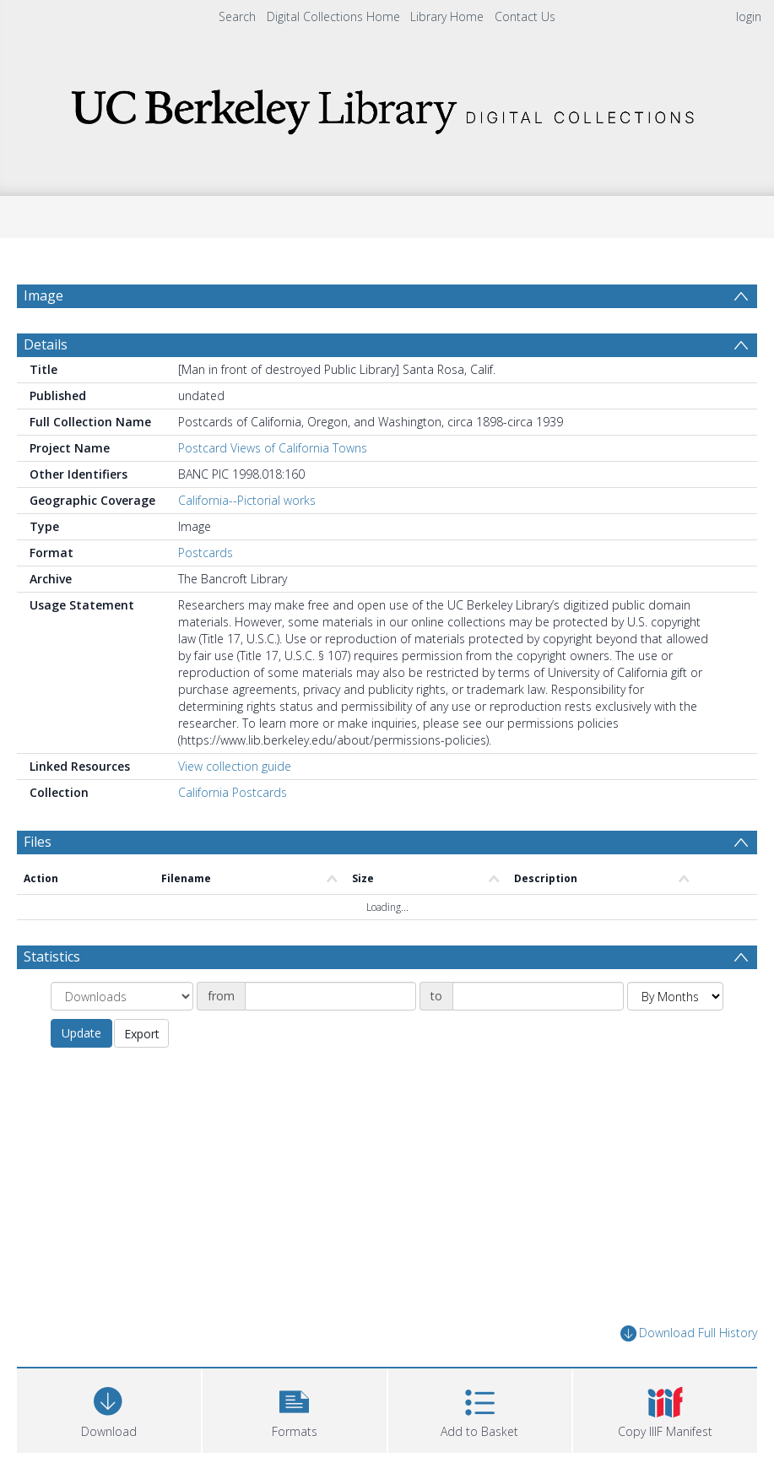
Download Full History (688, 1374)
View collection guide (234, 807)
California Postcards (232, 833)
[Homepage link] (387, 107)
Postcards (205, 593)
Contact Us (525, 16)
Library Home (447, 16)
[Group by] (122, 1036)
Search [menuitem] (237, 16)
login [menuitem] (748, 16)
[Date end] (538, 1036)
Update (81, 1073)
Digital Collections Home (333, 16)
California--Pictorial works (247, 541)
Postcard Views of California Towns (272, 488)
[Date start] (330, 1036)
